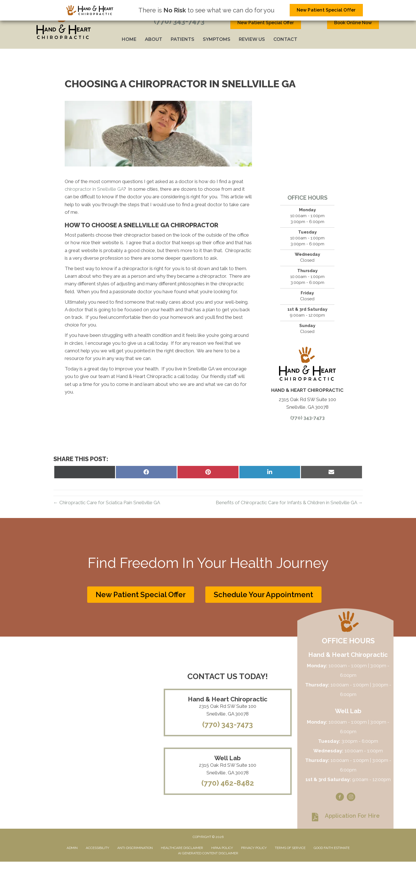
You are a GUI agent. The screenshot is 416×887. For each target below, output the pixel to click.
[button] (140, 594)
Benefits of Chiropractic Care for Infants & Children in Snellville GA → (289, 502)
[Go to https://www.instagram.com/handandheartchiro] (351, 798)
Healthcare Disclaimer (182, 848)
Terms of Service (290, 848)
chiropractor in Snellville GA (94, 189)
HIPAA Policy (222, 848)
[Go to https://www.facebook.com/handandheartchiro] (340, 798)
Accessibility (97, 848)
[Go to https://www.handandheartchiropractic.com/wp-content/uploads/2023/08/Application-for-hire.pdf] (345, 817)
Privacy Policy (254, 848)
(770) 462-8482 (227, 783)
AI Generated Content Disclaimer (208, 853)
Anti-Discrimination (135, 848)
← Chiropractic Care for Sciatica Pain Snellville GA (106, 502)
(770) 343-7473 (179, 21)
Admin (72, 848)
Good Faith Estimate (332, 848)
